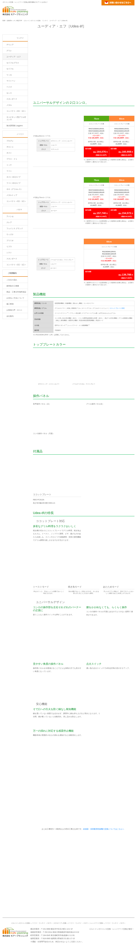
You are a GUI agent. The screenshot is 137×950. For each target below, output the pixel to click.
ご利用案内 (12, 295)
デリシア (10, 66)
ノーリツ (20, 156)
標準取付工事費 (12, 307)
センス (9, 114)
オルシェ (10, 168)
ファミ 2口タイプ (13, 205)
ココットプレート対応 (117, 308)
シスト (9, 274)
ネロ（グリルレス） (14, 211)
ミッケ (9, 186)
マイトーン (10, 102)
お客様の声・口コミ (14, 332)
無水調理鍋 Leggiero (14, 147)
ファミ (9, 192)
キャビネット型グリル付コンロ (16, 140)
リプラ (9, 268)
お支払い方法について (15, 320)
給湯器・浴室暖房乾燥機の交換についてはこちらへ (103, 826)
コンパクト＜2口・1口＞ (16, 133)
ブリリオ (10, 262)
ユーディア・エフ (13, 78)
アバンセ (10, 238)
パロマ (19, 231)
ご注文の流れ (11, 301)
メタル (9, 126)
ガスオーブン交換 (60, 920)
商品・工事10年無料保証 (16, 313)
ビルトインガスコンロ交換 (32, 20)
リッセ (9, 96)
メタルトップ (11, 217)
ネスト (9, 174)
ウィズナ (10, 256)
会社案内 (10, 338)
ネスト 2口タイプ (13, 199)
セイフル (10, 90)
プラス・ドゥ (11, 180)
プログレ (10, 162)
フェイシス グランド (14, 250)
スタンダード (11, 120)
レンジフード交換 (97, 920)
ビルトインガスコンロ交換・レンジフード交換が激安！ (111, 925)
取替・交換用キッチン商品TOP (12, 20)
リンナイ (45, 20)
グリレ (9, 72)
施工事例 (10, 325)
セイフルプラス (12, 84)
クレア (9, 244)
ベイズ (9, 108)
